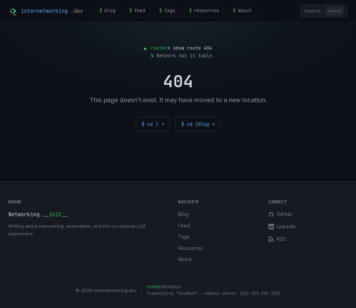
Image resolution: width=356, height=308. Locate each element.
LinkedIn (282, 226)
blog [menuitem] (107, 11)
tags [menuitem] (167, 11)
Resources (190, 248)
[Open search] (324, 11)
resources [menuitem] (204, 11)
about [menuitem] (242, 11)
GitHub (280, 214)
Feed (184, 225)
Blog (183, 214)
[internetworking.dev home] (45, 11)
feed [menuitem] (137, 11)
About (185, 259)
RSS (277, 239)
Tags (183, 237)
